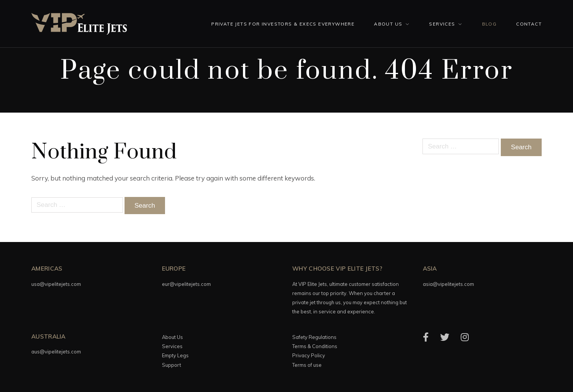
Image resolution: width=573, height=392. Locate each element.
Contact (529, 24)
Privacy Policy (308, 355)
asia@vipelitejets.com (448, 284)
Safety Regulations (314, 337)
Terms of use (307, 365)
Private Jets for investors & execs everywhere (282, 24)
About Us (388, 24)
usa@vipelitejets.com (56, 284)
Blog (489, 24)
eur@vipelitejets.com (186, 284)
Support (171, 365)
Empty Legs (175, 355)
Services (442, 24)
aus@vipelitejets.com (56, 351)
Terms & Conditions (314, 346)
